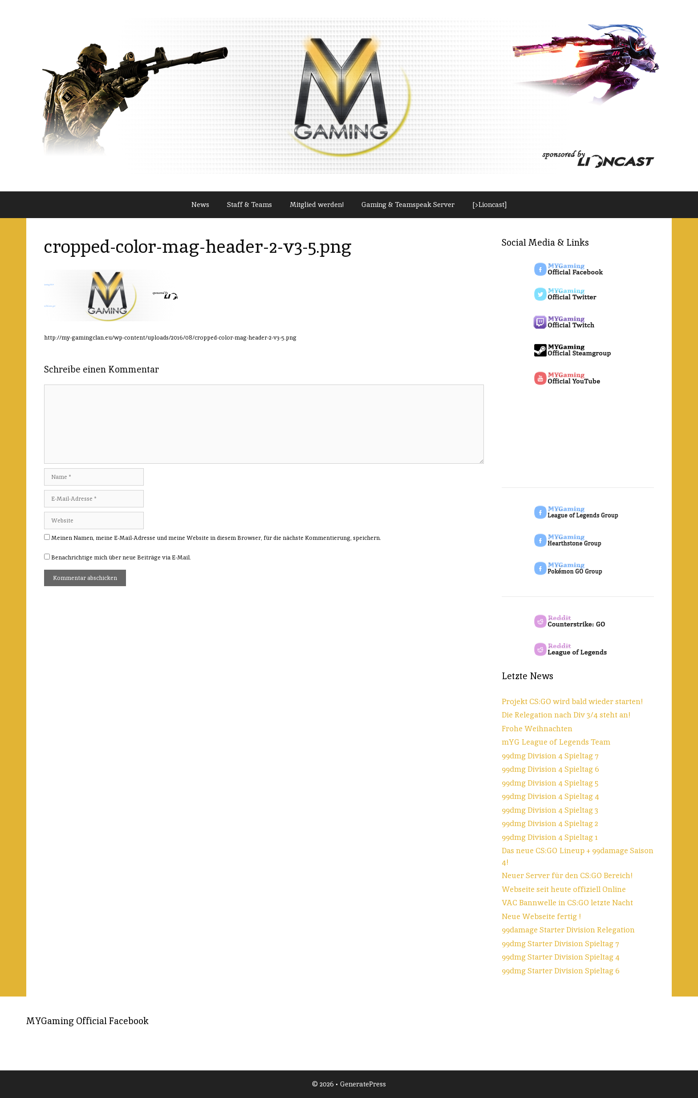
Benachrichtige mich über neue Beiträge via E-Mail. (121, 557)
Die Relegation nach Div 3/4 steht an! (566, 715)
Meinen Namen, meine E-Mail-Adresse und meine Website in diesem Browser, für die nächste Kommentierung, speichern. (216, 538)
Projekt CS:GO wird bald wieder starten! (572, 701)
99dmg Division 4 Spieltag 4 (550, 796)
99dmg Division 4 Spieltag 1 (550, 837)
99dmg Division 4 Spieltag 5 (550, 783)
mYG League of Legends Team (556, 742)
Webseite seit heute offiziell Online (564, 889)
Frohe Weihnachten (537, 728)
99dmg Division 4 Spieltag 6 (550, 769)
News (200, 204)
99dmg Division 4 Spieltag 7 (550, 756)
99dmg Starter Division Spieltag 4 (561, 957)
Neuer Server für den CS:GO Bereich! (567, 875)
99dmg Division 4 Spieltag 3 (550, 810)
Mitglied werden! (317, 204)
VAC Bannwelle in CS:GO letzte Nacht (567, 903)
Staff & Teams (249, 204)
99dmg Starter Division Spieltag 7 (560, 943)
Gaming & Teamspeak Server (408, 204)
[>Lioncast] (489, 204)
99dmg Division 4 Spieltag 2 (550, 823)
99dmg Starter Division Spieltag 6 (561, 971)
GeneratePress (363, 1084)
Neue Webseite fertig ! (541, 916)
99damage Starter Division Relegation (568, 930)
